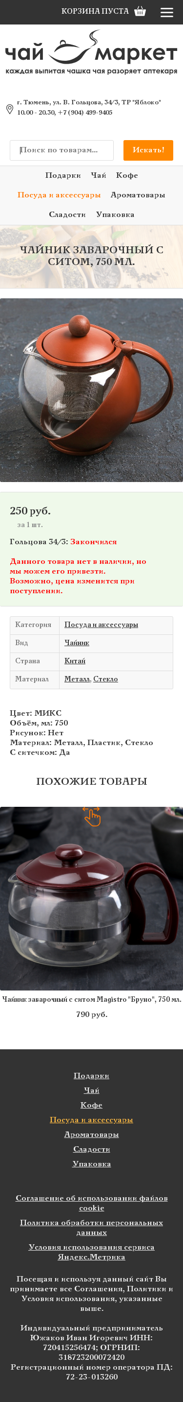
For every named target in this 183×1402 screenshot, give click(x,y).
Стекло (105, 680)
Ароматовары (138, 195)
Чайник (76, 643)
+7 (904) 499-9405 (85, 113)
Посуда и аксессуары (59, 195)
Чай (98, 175)
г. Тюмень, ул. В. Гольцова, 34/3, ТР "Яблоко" (89, 103)
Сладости (67, 214)
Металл (77, 680)
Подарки (63, 175)
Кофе (127, 175)
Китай (74, 661)
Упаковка (115, 214)
